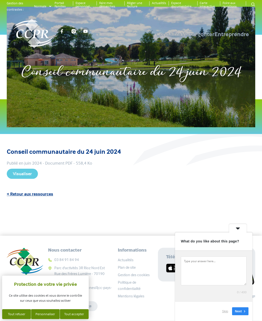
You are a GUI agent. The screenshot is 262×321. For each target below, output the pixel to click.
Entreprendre (231, 34)
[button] (253, 4)
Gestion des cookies (134, 274)
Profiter (188, 34)
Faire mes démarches (107, 4)
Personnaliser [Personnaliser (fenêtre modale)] (45, 314)
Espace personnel (83, 4)
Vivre (154, 34)
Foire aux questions (230, 4)
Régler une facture (134, 4)
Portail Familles (60, 4)
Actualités (159, 3)
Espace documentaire (181, 4)
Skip (225, 311)
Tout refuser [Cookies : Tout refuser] (16, 314)
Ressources (139, 56)
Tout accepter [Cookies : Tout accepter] (74, 314)
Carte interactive (207, 4)
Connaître (118, 34)
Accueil (111, 56)
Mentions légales (131, 296)
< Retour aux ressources (30, 194)
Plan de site (127, 267)
